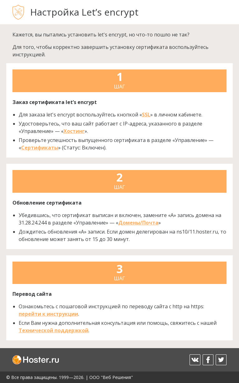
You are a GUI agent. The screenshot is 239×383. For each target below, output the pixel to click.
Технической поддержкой (53, 330)
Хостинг (74, 131)
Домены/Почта (138, 222)
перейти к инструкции (48, 313)
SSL (146, 114)
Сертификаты (39, 147)
